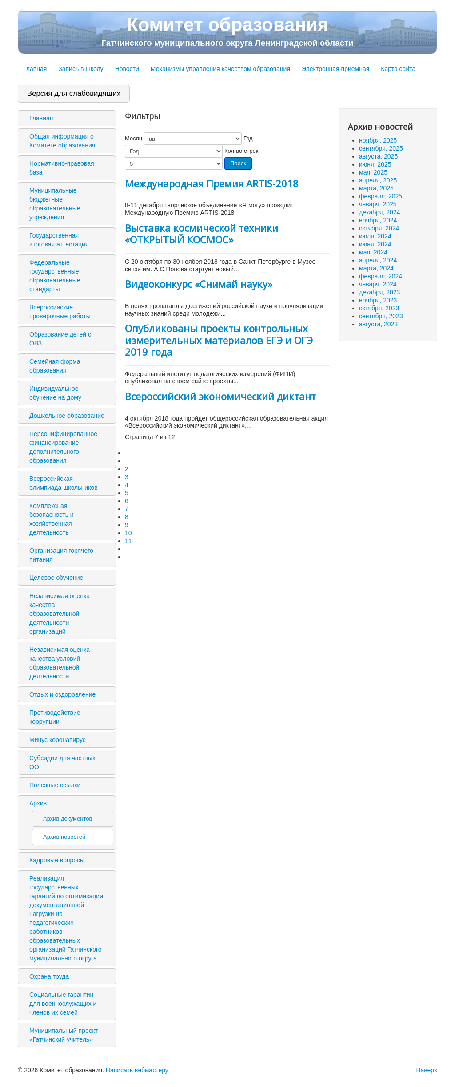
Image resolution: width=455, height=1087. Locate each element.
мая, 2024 (373, 252)
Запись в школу (80, 68)
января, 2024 (378, 284)
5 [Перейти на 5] (126, 492)
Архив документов (67, 818)
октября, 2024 (379, 228)
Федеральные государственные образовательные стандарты (54, 276)
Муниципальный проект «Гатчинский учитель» (63, 1035)
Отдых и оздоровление (62, 694)
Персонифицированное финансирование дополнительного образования (63, 447)
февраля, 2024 (380, 276)
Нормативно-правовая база (61, 168)
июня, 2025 (375, 164)
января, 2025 (378, 204)
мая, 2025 (373, 172)
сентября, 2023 (381, 316)
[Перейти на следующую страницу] (129, 548)
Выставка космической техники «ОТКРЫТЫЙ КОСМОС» (201, 233)
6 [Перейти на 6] (126, 500)
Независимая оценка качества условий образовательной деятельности (59, 663)
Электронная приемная (335, 68)
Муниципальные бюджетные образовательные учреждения (54, 204)
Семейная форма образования (54, 366)
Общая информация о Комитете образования (62, 141)
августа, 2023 (378, 324)
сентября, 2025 (381, 148)
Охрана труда (49, 976)
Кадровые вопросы (56, 860)
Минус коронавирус (57, 739)
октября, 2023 (379, 308)
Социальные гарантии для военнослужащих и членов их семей (62, 1003)
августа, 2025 (378, 156)
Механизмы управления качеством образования (220, 68)
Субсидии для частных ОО (62, 762)
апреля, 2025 (378, 180)
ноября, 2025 (378, 140)
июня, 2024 (375, 244)
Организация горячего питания (61, 555)
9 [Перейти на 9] (126, 524)
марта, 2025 (376, 188)
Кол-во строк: (242, 150)
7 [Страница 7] (126, 508)
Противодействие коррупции (54, 717)
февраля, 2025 (380, 196)
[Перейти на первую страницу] (129, 452)
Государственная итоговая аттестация (58, 240)
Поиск (238, 163)
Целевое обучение (56, 577)
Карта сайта (398, 68)
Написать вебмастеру (137, 1070)
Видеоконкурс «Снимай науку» (198, 283)
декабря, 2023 (379, 292)
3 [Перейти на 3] (126, 476)
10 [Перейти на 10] (128, 532)
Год (248, 138)
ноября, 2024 (378, 220)
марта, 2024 (376, 268)
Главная (35, 68)
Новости (127, 68)
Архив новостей (64, 836)
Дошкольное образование (66, 415)
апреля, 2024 (378, 260)
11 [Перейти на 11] (128, 540)
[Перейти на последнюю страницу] (129, 556)
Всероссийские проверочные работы (60, 312)
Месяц (133, 138)
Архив (38, 803)
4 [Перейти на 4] (126, 484)
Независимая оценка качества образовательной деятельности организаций (59, 613)
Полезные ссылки (54, 785)
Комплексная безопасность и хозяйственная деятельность (51, 519)
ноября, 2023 (378, 300)
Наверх (426, 1070)
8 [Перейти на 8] (126, 516)
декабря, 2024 (379, 212)
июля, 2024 (375, 236)
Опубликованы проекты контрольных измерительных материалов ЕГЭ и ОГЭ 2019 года (219, 339)
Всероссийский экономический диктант (220, 396)
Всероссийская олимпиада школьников (63, 483)
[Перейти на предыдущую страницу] (129, 460)
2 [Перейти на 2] (126, 468)
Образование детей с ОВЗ (60, 339)
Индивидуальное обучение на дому (55, 393)
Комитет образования (227, 31)
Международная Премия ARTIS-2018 (212, 183)
